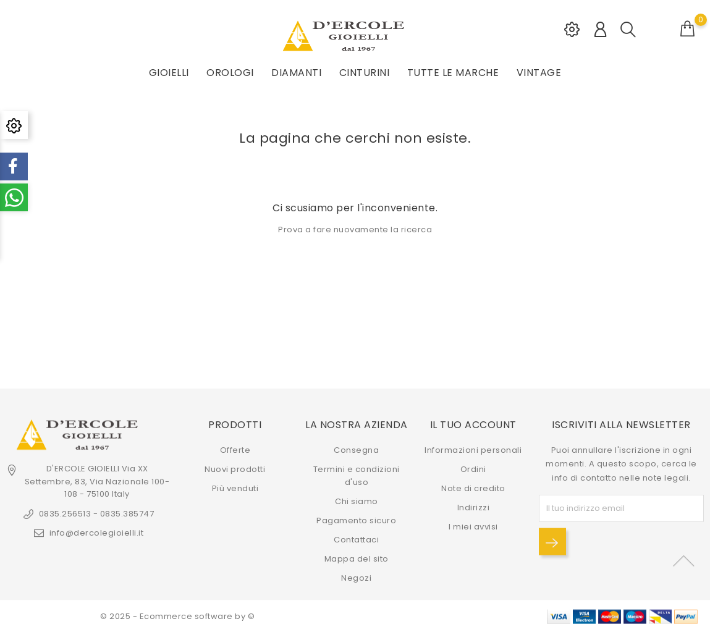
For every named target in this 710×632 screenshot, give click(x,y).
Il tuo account (473, 424)
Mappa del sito (356, 559)
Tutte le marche (453, 72)
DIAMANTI (296, 72)
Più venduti (235, 488)
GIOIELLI (169, 72)
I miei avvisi (473, 527)
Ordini (473, 469)
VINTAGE (539, 72)
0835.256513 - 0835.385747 (96, 514)
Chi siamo (356, 501)
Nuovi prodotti (235, 469)
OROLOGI (230, 72)
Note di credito (473, 488)
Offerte (235, 450)
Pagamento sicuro (356, 520)
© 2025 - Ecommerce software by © (177, 616)
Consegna (356, 450)
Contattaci (356, 540)
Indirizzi (473, 507)
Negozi (356, 578)
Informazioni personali (473, 450)
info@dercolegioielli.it (96, 533)
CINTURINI (364, 72)
